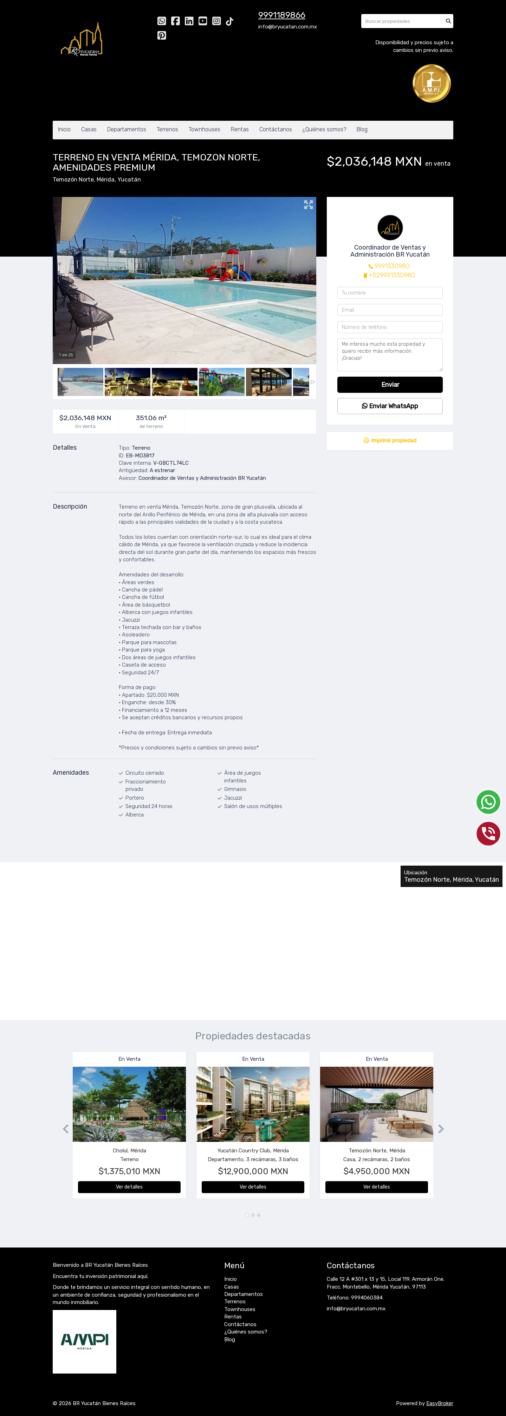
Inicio (64, 129)
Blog (362, 129)
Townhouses (204, 129)
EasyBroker (439, 1403)
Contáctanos (275, 129)
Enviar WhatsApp (390, 406)
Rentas (240, 129)
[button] (63, 1128)
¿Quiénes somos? (324, 129)
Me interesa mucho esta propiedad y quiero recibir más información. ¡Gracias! (390, 354)
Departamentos (126, 129)
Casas (89, 129)
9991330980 (392, 266)
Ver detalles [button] (129, 1187)
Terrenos (167, 129)
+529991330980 (392, 275)
